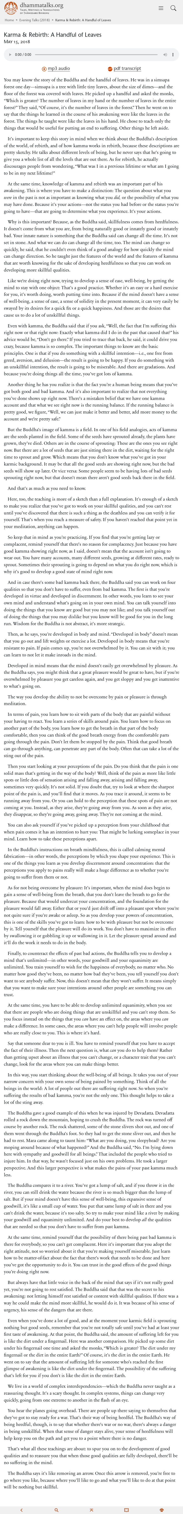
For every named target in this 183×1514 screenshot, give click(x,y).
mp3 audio (56, 69)
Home (9, 20)
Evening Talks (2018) (34, 20)
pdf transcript (124, 69)
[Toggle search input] (173, 8)
